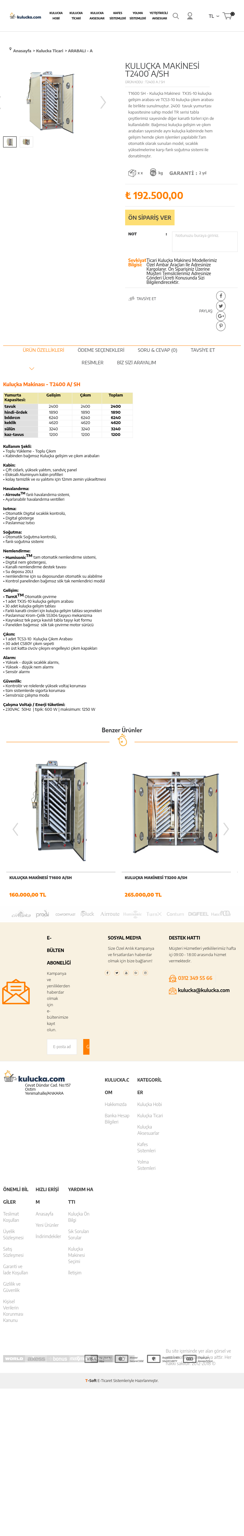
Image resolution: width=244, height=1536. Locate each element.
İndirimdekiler (48, 1237)
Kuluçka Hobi (149, 1105)
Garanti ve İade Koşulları (15, 1270)
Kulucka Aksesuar (96, 15)
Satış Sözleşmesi (13, 1253)
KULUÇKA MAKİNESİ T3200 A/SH (156, 877)
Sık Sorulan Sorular (78, 1235)
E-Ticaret (105, 1381)
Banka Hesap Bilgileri (117, 1119)
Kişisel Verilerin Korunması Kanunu (13, 1312)
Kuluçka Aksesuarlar (148, 1131)
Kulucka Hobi (56, 15)
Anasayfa (44, 1214)
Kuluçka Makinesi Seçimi (76, 1256)
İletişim (75, 1273)
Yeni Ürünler (47, 1226)
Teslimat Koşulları (11, 1218)
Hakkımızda (116, 1105)
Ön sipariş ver (149, 217)
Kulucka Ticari (76, 15)
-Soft (91, 1381)
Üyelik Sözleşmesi (13, 1235)
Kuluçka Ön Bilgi (78, 1218)
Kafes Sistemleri (117, 15)
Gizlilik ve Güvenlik (12, 1288)
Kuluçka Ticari (150, 1116)
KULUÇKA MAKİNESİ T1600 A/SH (40, 877)
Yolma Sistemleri (138, 15)
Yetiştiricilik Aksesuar (160, 15)
